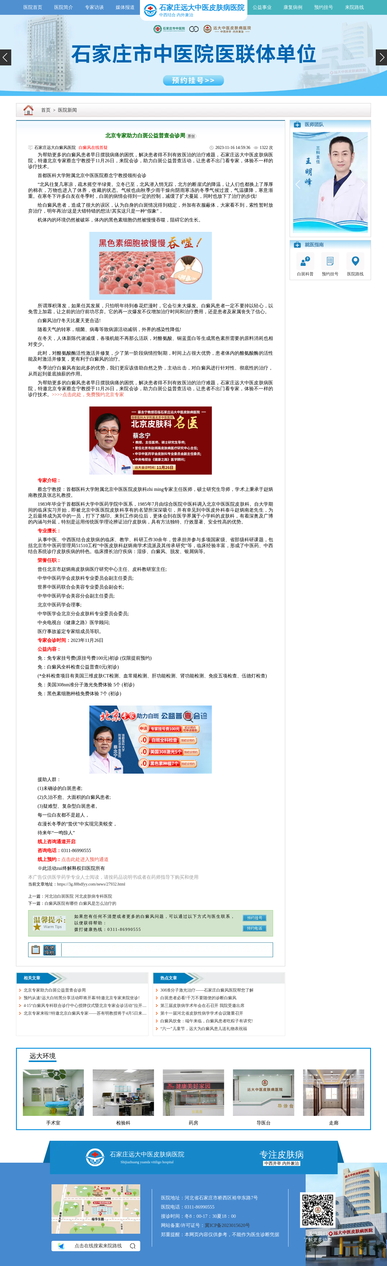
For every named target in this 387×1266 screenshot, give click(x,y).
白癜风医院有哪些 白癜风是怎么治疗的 (80, 903)
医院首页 (32, 7)
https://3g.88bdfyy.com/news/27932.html (91, 884)
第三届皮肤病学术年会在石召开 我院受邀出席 (202, 1005)
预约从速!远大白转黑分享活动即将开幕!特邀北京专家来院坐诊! (82, 998)
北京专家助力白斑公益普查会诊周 (55, 990)
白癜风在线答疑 (93, 147)
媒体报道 (125, 7)
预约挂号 (323, 7)
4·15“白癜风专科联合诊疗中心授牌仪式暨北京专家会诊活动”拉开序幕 (87, 1005)
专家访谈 (94, 7)
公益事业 (262, 7)
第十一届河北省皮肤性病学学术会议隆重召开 (201, 1013)
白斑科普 (305, 264)
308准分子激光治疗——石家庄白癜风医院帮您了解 (207, 990)
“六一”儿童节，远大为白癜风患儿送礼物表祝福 (203, 1028)
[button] (5, 57)
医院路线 (355, 264)
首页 (46, 110)
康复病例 (292, 7)
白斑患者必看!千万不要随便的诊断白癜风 (198, 998)
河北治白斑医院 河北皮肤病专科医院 (78, 896)
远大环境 (43, 1056)
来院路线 (354, 7)
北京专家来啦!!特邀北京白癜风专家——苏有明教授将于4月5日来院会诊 (89, 1013)
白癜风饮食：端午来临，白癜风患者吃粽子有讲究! (206, 1021)
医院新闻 (67, 110)
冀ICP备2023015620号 (227, 1225)
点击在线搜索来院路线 (96, 1246)
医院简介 (63, 7)
